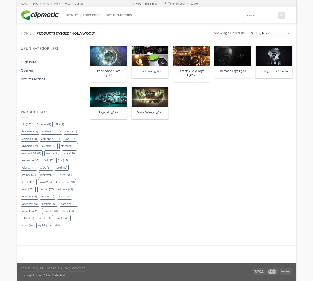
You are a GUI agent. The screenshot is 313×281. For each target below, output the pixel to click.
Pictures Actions (118, 15)
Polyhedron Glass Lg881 (108, 73)
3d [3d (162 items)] (27, 124)
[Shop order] (270, 33)
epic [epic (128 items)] (69, 153)
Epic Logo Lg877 (150, 71)
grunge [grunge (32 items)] (29, 174)
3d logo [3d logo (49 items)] (44, 124)
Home (26, 33)
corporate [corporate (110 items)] (50, 138)
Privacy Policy (51, 3)
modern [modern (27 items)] (29, 196)
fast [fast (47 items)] (48, 160)
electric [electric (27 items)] (49, 145)
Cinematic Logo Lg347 (233, 71)
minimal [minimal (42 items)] (65, 189)
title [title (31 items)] (60, 225)
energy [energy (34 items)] (52, 153)
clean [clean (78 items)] (71, 131)
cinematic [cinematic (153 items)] (51, 131)
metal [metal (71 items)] (28, 189)
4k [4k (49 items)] (59, 124)
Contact (79, 3)
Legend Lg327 (108, 112)
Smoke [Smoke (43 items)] (62, 218)
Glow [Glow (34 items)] (46, 167)
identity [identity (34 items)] (47, 174)
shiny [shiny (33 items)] (68, 210)
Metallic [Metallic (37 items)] (46, 189)
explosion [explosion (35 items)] (30, 160)
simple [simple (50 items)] (44, 218)
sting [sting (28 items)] (28, 225)
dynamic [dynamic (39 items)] (30, 145)
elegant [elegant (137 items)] (68, 145)
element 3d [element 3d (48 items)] (31, 153)
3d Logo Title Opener (274, 71)
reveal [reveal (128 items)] (51, 210)
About (24, 3)
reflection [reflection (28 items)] (30, 210)
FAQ (36, 3)
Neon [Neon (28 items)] (64, 196)
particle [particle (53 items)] (49, 203)
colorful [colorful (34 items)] (29, 138)
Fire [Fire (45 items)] (63, 160)
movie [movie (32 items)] (47, 196)
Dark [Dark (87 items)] (69, 138)
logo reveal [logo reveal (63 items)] (65, 181)
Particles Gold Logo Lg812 (191, 73)
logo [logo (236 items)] (46, 181)
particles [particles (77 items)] (68, 203)
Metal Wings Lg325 (150, 112)
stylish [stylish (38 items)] (44, 225)
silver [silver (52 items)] (28, 218)
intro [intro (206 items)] (65, 174)
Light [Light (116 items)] (28, 181)
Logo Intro (92, 15)
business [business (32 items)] (30, 131)
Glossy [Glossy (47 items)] (29, 167)
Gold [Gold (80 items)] (61, 167)
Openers (72, 15)
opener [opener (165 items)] (30, 203)
